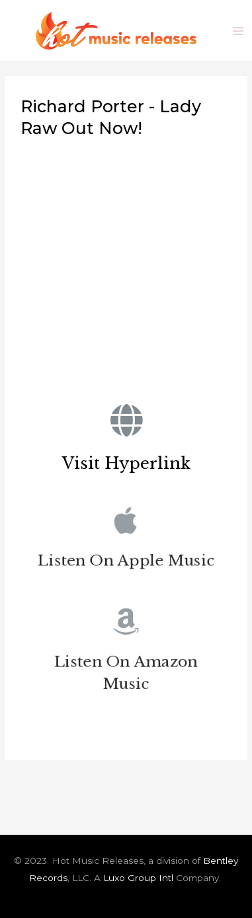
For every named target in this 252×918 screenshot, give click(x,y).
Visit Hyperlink (126, 463)
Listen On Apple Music (126, 562)
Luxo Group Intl (138, 877)
